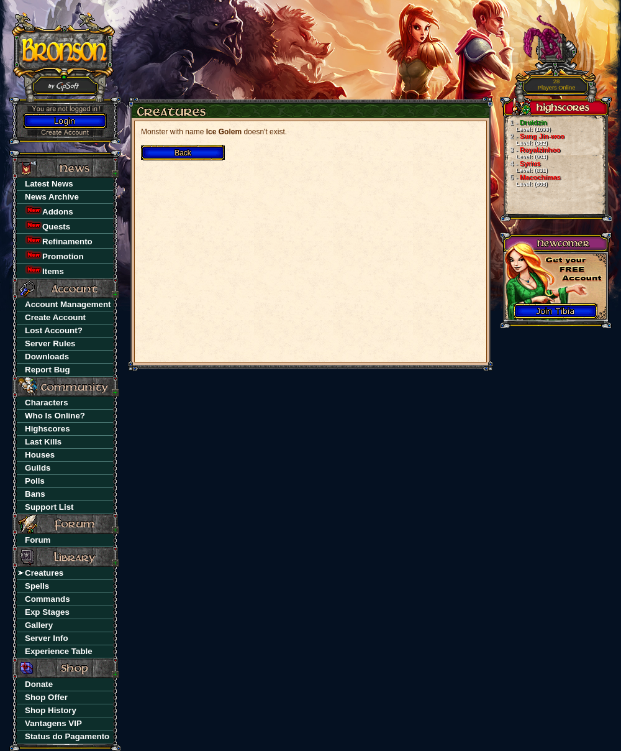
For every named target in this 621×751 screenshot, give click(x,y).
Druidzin (527, 125)
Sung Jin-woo (534, 139)
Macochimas (532, 180)
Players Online (557, 84)
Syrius (525, 166)
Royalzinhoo (532, 153)
